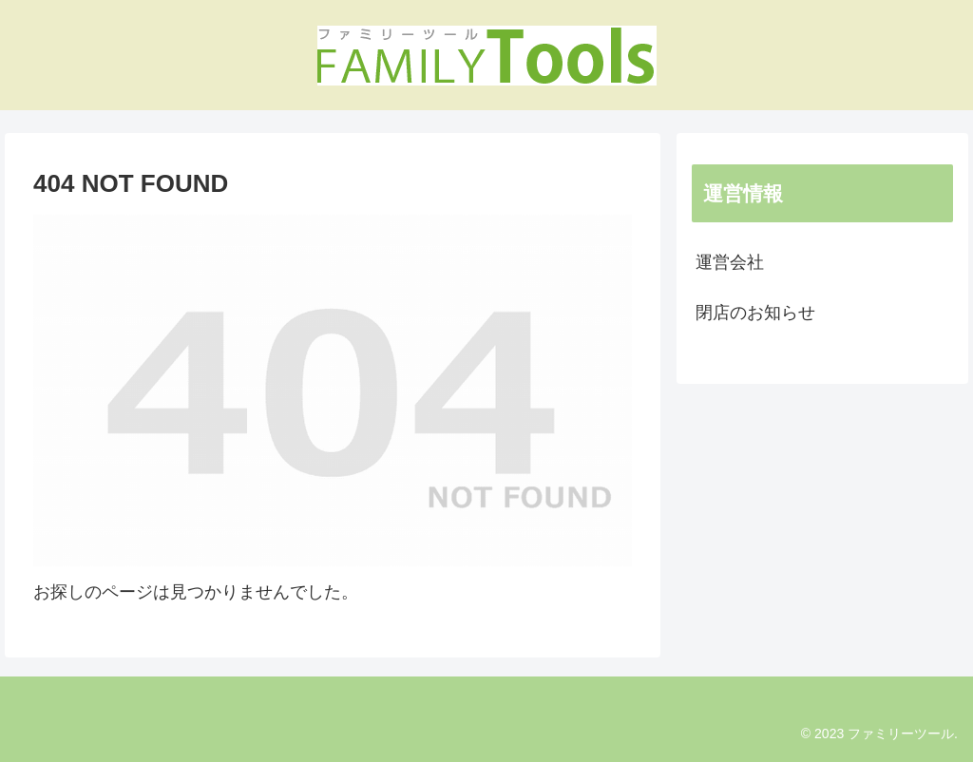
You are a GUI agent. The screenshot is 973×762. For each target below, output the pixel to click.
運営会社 (730, 262)
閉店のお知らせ (755, 312)
